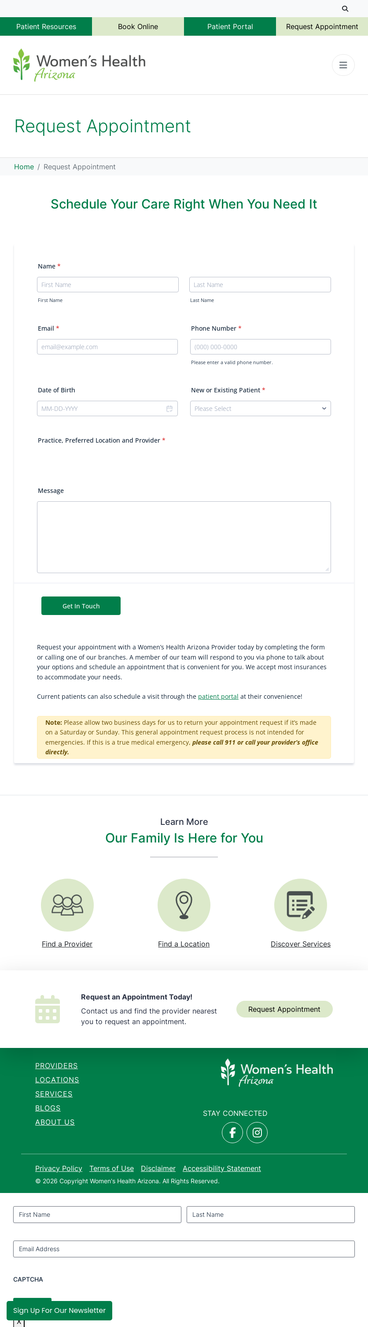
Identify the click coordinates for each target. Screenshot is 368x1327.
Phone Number (216, 328)
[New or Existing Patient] (260, 408)
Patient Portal (230, 26)
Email (48, 328)
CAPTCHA (28, 1279)
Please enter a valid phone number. (232, 362)
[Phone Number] (260, 346)
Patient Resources (46, 26)
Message (51, 490)
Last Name (202, 300)
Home (24, 166)
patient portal (218, 696)
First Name (50, 300)
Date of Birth (56, 390)
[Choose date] (169, 408)
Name (49, 266)
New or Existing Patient (228, 390)
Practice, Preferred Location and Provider (102, 440)
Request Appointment (322, 26)
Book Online (138, 26)
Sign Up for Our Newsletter (59, 1310)
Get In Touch (81, 606)
